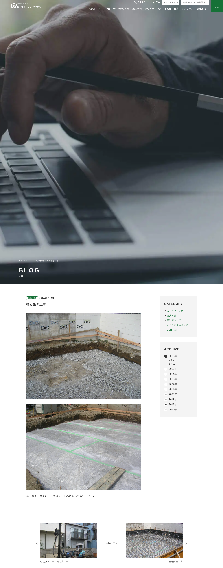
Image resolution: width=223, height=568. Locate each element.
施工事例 (137, 8)
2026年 (173, 356)
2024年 (173, 374)
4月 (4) (173, 364)
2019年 (173, 399)
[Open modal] (217, 6)
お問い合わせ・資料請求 (194, 2)
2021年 (173, 389)
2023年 (173, 379)
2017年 (173, 409)
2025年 (173, 369)
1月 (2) (173, 360)
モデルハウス (96, 8)
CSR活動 (172, 330)
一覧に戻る (111, 543)
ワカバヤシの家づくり (117, 8)
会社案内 (201, 8)
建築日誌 (171, 315)
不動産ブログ (174, 320)
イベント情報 (170, 2)
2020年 (173, 394)
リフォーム (187, 8)
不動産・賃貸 (171, 8)
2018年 (173, 404)
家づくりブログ (153, 8)
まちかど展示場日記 (177, 325)
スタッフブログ (175, 311)
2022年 (173, 384)
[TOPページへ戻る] (26, 6)
